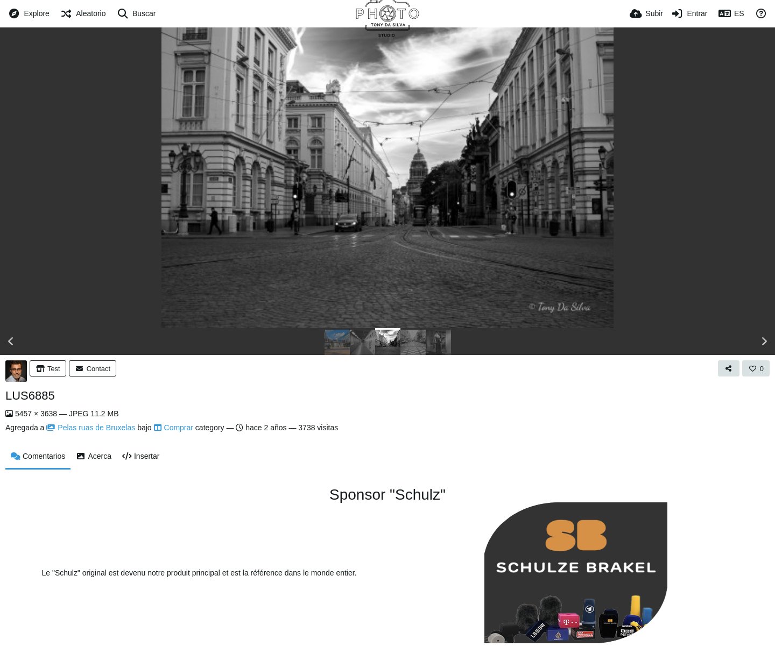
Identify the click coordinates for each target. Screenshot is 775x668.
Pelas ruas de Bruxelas (90, 427)
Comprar (173, 427)
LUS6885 (30, 395)
